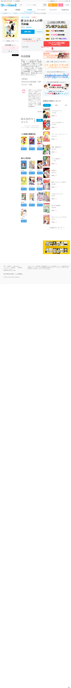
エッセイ (24, 84)
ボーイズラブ (53, 9)
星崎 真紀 (29, 27)
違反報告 (39, 111)
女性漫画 (29, 9)
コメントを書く (39, 120)
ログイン (55, 4)
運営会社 (13, 267)
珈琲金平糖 (23, 202)
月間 (66, 105)
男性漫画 (17, 9)
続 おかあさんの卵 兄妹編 (25, 13)
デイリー (47, 105)
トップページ (7, 267)
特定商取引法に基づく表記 (9, 270)
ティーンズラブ (41, 9)
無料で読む (27, 31)
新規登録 (50, 4)
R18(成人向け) (65, 9)
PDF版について (39, 40)
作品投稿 (60, 4)
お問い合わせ (16, 266)
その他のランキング (55, 227)
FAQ (5, 266)
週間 (56, 105)
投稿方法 (9, 266)
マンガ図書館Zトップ (5, 13)
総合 (6, 9)
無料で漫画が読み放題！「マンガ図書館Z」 (13, 273)
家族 (31, 84)
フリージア (31, 202)
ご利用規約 (19, 267)
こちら (48, 268)
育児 (39, 81)
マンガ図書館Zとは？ (52, 1)
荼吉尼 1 (39, 170)
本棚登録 (39, 32)
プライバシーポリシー (9, 269)
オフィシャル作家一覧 (64, 1)
